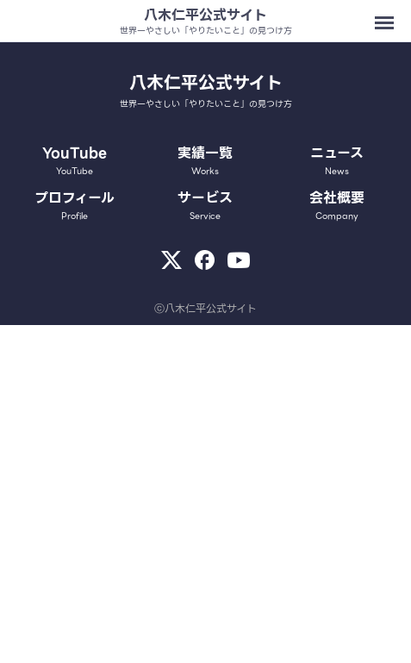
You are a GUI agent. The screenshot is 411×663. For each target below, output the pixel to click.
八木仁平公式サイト (205, 15)
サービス (205, 205)
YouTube (74, 160)
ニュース (336, 160)
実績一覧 (205, 160)
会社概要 (336, 205)
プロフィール (74, 205)
